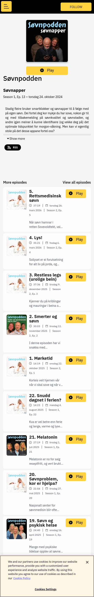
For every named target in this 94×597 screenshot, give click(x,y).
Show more (16, 138)
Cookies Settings (45, 591)
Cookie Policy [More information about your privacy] (22, 580)
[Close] (87, 563)
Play (47, 70)
